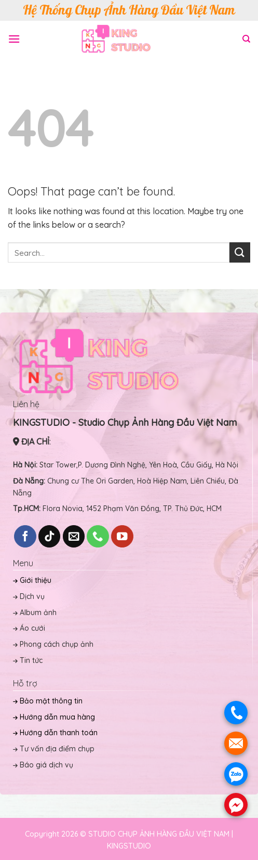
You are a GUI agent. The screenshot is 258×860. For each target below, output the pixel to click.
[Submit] (239, 252)
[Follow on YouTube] (122, 536)
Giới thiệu (32, 580)
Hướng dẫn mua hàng (54, 717)
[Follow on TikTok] (49, 536)
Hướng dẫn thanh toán (55, 732)
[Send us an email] (74, 536)
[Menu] (14, 38)
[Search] (246, 39)
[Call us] (98, 536)
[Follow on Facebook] (25, 536)
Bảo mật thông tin (48, 701)
